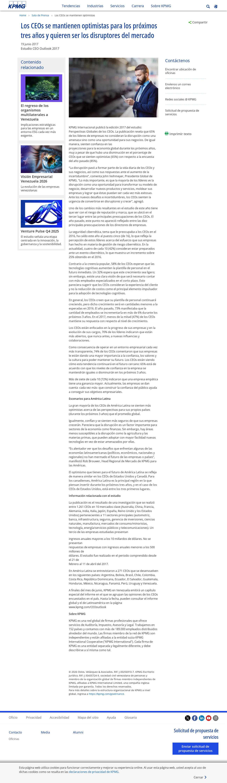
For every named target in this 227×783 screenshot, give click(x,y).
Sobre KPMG (161, 5)
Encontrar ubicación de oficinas (180, 71)
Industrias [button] (95, 5)
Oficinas (14, 739)
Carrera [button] (138, 5)
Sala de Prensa (40, 15)
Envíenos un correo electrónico (178, 86)
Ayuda (111, 717)
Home (22, 15)
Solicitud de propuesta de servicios (182, 112)
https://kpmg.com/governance (106, 693)
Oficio (13, 717)
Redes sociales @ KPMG (180, 99)
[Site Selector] (215, 6)
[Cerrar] (200, 777)
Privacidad (33, 717)
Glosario (131, 717)
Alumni (78, 732)
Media (45, 732)
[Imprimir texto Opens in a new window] (178, 134)
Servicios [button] (117, 5)
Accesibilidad (59, 717)
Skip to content (27, 5)
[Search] (208, 6)
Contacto (15, 732)
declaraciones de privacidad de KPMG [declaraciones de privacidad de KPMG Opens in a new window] (94, 772)
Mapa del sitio (88, 717)
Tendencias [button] (71, 5)
